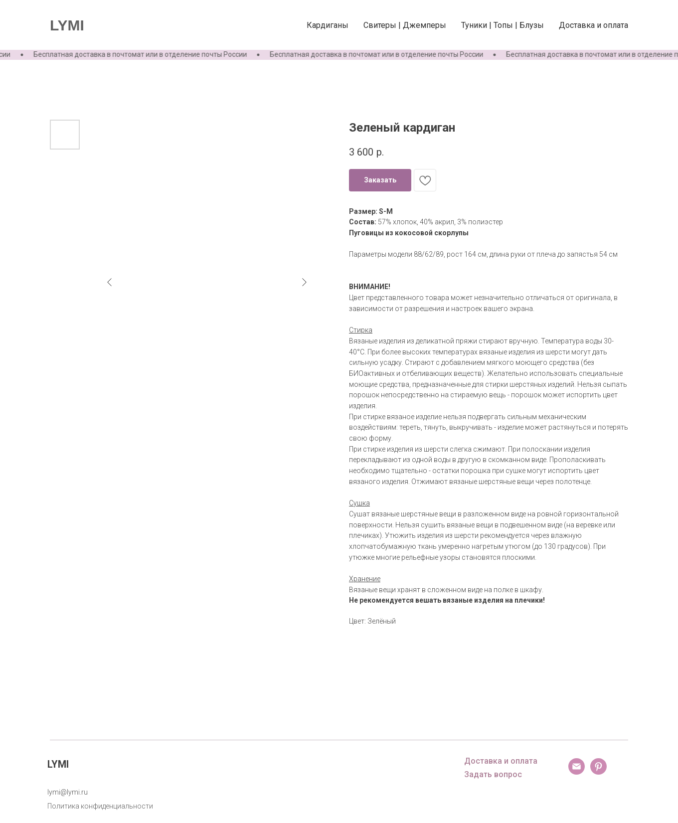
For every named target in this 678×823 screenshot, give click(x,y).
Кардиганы (327, 25)
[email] (576, 772)
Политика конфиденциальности (100, 806)
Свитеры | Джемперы (404, 25)
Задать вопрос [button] (493, 775)
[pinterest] (598, 772)
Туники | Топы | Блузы (502, 25)
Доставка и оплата (593, 25)
